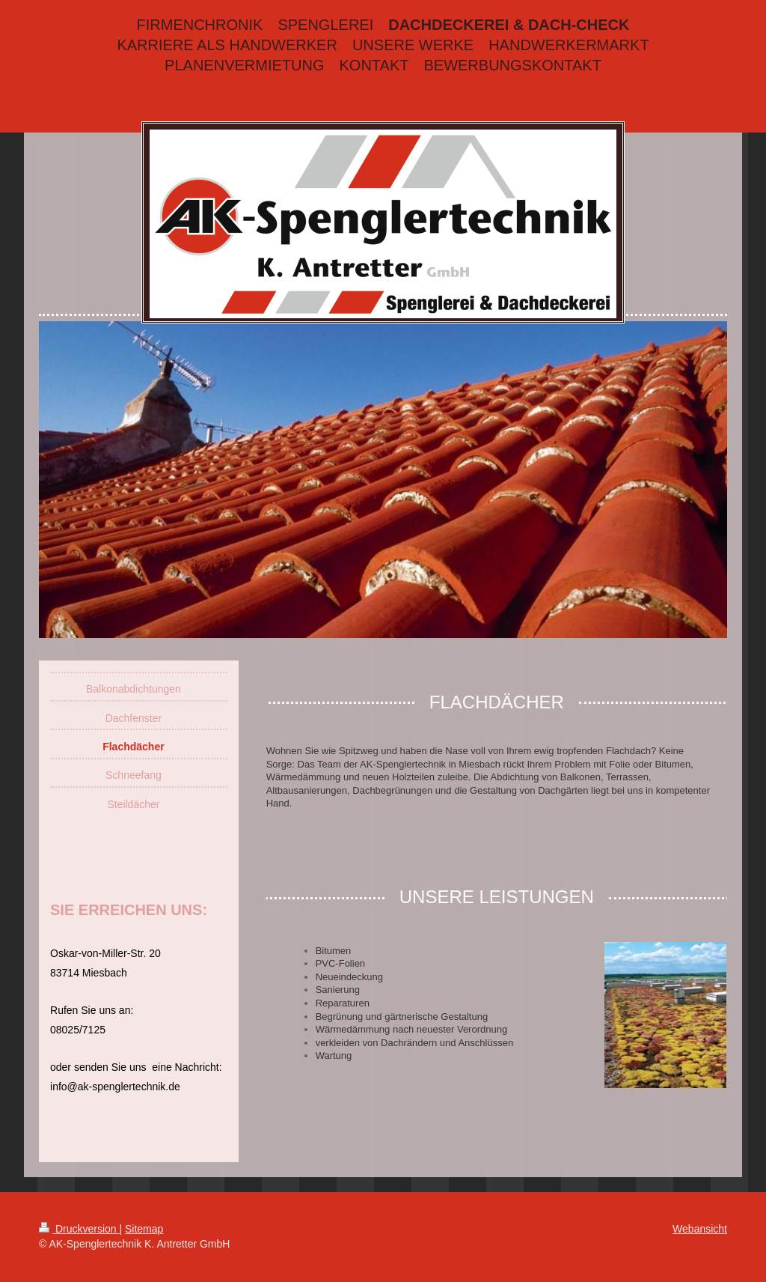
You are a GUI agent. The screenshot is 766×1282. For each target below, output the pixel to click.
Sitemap (144, 1229)
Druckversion (79, 1229)
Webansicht (699, 1229)
